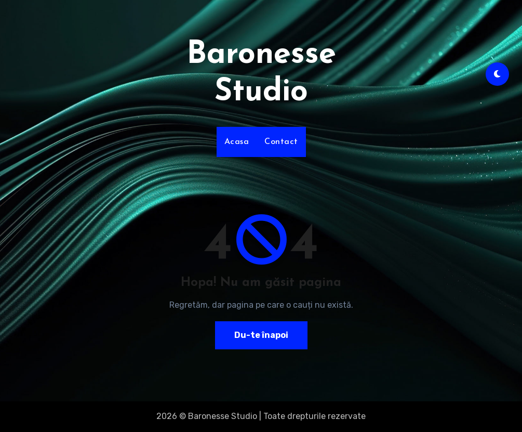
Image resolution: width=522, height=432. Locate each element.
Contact (281, 142)
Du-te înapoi (261, 335)
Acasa (236, 142)
